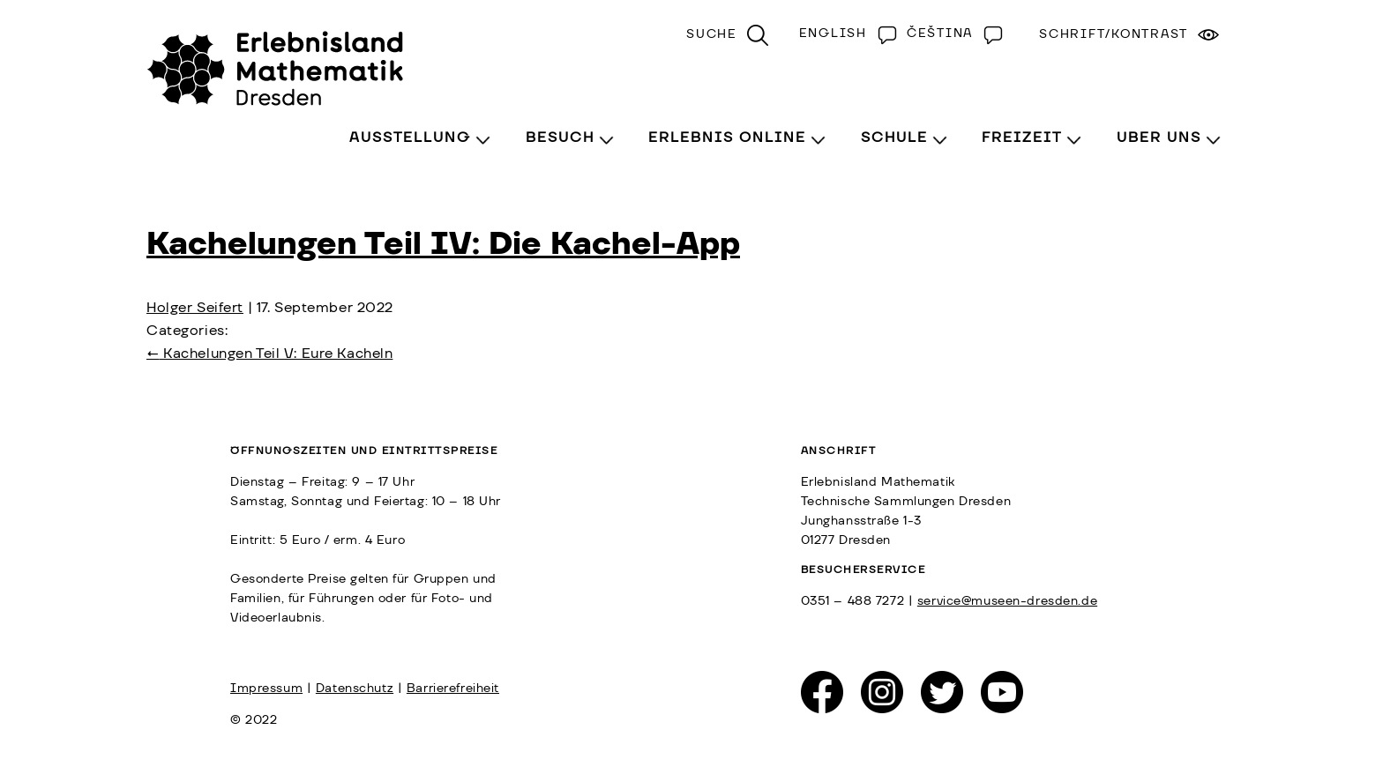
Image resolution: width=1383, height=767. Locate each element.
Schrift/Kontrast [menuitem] (1113, 34)
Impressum (266, 688)
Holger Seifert (194, 308)
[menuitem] (844, 33)
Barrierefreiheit (453, 688)
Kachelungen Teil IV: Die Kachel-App (443, 244)
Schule (894, 137)
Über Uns (1159, 137)
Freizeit (1022, 137)
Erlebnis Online (727, 137)
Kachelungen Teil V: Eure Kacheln (269, 353)
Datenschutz (354, 688)
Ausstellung (410, 137)
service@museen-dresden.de (1007, 601)
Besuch (560, 137)
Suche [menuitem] (711, 34)
